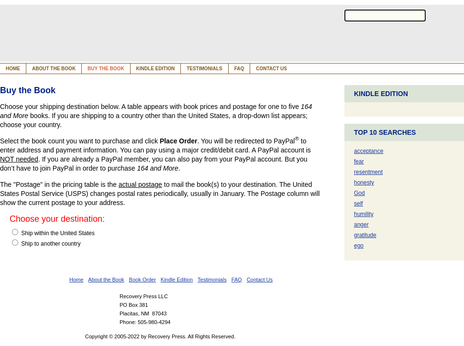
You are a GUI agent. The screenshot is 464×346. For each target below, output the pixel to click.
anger (361, 224)
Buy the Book (106, 68)
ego (359, 245)
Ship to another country (46, 243)
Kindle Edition (155, 68)
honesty (364, 182)
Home (13, 68)
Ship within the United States (53, 233)
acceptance (368, 151)
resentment (368, 172)
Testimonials (204, 68)
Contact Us (271, 68)
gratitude (365, 235)
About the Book (54, 68)
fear (359, 161)
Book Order (142, 279)
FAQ (239, 68)
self (358, 203)
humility (364, 214)
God (359, 193)
